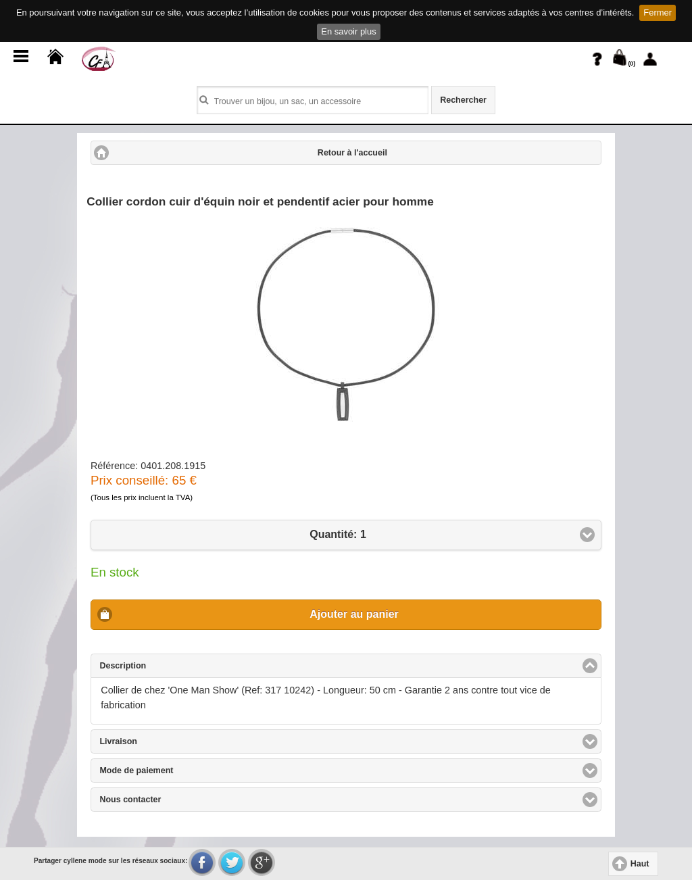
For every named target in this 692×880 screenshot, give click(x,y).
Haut (640, 864)
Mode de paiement (185, 770)
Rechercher (463, 100)
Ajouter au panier (354, 614)
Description (174, 665)
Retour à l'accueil (352, 152)
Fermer (657, 12)
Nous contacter (179, 799)
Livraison (167, 741)
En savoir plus (348, 31)
